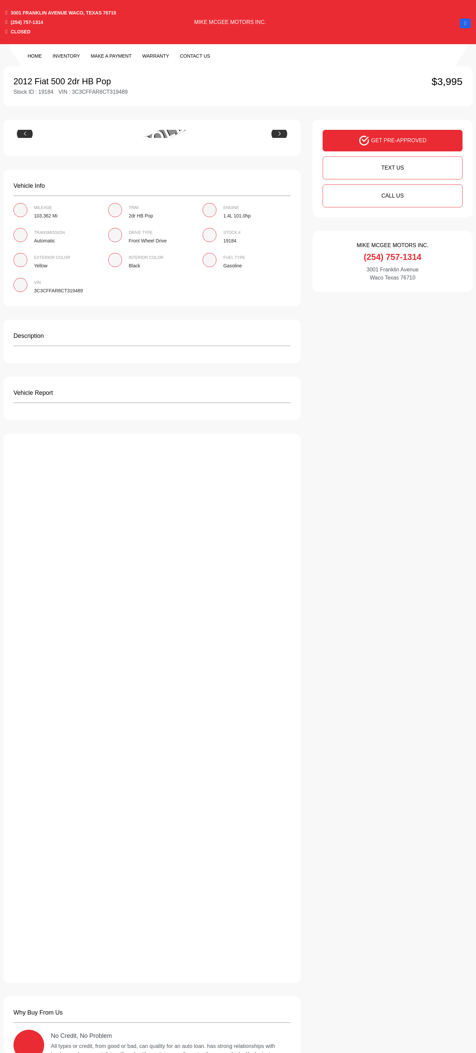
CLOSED (20, 31)
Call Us (392, 196)
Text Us (392, 168)
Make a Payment (111, 56)
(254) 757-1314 (27, 22)
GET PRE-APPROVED (392, 140)
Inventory (66, 56)
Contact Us (195, 56)
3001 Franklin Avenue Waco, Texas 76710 (63, 13)
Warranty (155, 56)
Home (35, 56)
